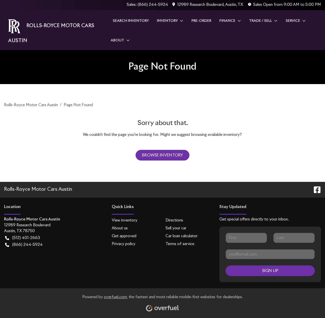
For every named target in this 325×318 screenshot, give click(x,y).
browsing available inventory (215, 135)
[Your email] (270, 254)
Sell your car (176, 228)
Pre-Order (201, 21)
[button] (208, 5)
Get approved (124, 236)
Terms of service (180, 244)
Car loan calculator (182, 236)
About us (120, 228)
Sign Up (270, 271)
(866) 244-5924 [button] (24, 245)
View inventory (124, 220)
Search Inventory (131, 21)
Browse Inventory (162, 155)
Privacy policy (123, 244)
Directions (174, 220)
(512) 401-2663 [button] (22, 238)
